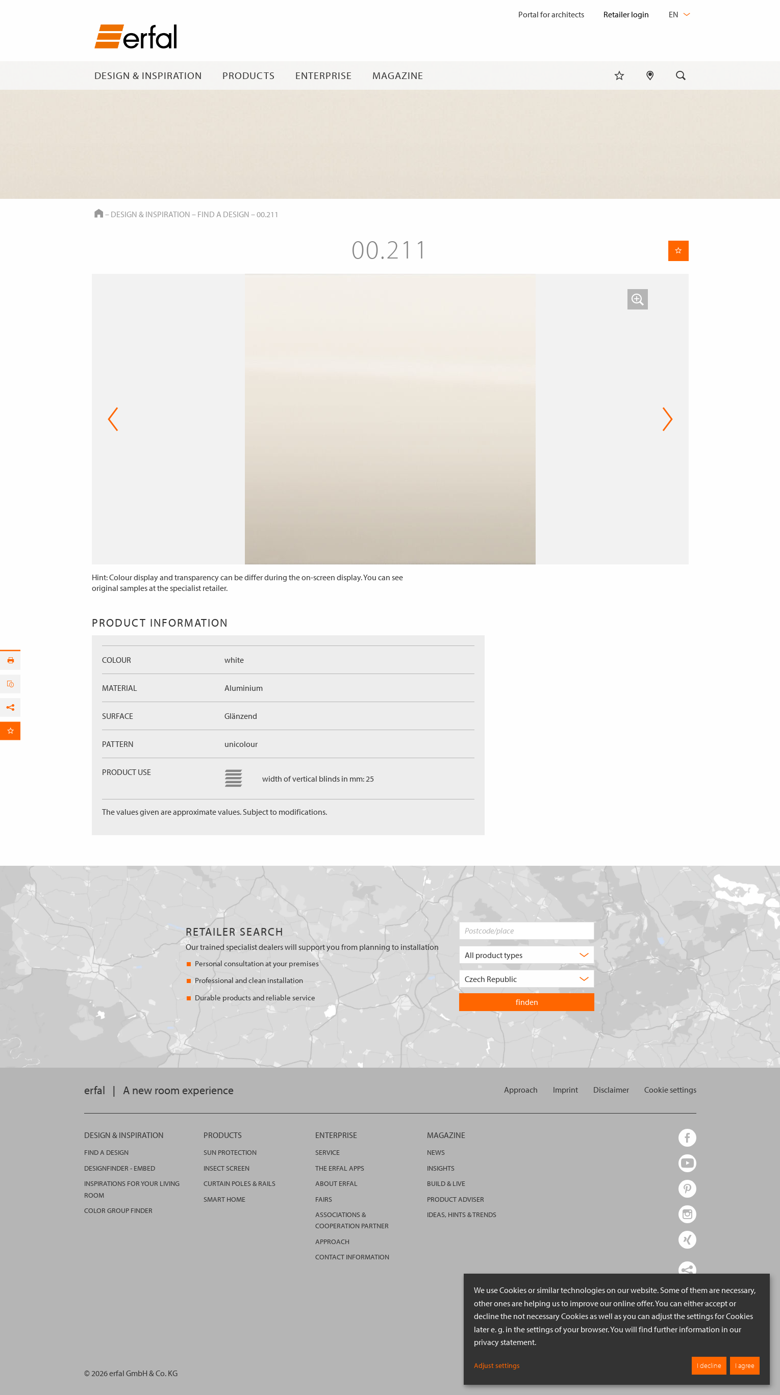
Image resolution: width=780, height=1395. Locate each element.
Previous (113, 419)
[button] (637, 299)
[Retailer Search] (650, 75)
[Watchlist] (619, 75)
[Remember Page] (678, 251)
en (678, 14)
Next (667, 419)
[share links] (687, 1270)
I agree (744, 1365)
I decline (709, 1365)
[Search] (681, 75)
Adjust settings (497, 1365)
